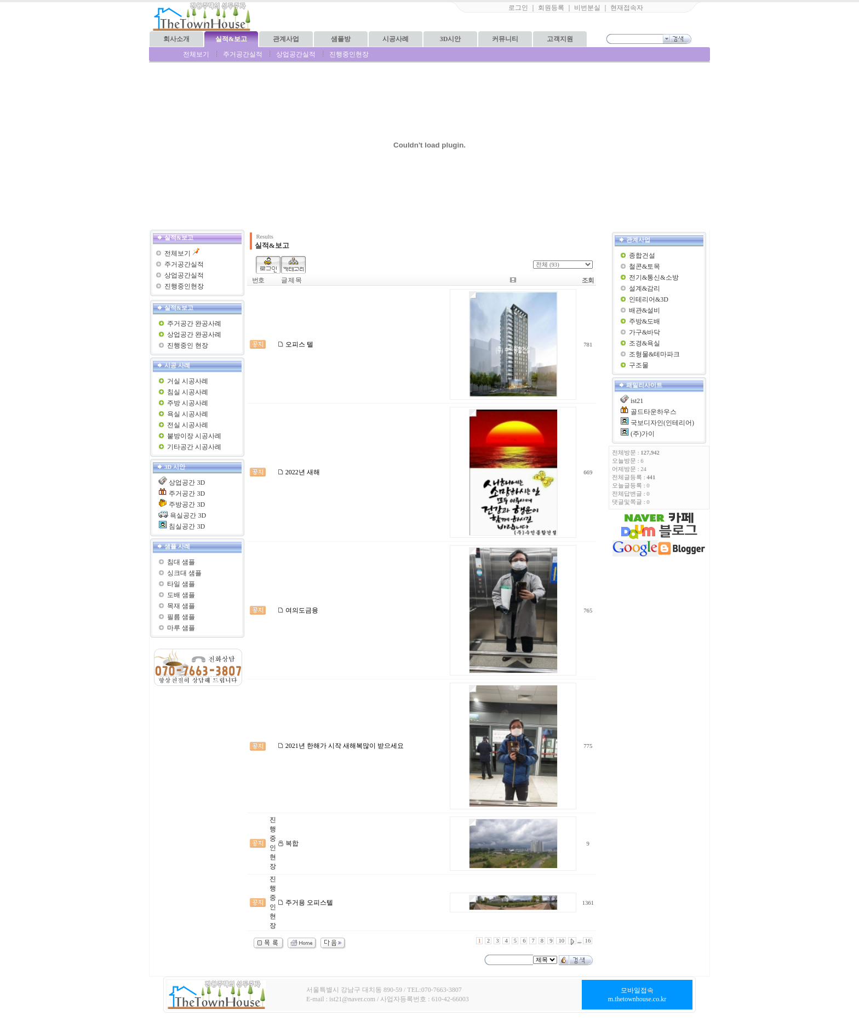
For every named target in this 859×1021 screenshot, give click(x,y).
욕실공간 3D (188, 515)
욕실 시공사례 (187, 414)
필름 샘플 (181, 617)
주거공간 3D (187, 493)
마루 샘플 (181, 628)
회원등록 (551, 8)
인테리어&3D (648, 299)
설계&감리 (644, 288)
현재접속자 (626, 8)
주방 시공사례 (187, 403)
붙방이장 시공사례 (194, 436)
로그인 (518, 8)
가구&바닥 (644, 332)
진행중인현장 (349, 54)
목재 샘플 (181, 606)
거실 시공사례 (187, 381)
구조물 (639, 365)
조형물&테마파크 (654, 354)
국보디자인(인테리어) (662, 423)
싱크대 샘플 (184, 573)
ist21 (637, 401)
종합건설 (642, 255)
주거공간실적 (242, 54)
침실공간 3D (187, 526)
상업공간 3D (187, 482)
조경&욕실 (644, 343)
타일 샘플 (181, 584)
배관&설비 (644, 310)
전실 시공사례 (187, 425)
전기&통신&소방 (654, 277)
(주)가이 (643, 434)
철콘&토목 (644, 266)
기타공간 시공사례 (194, 447)
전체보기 (196, 54)
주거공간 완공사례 (194, 323)
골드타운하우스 (654, 412)
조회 (588, 280)
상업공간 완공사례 (194, 334)
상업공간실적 (296, 54)
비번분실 (587, 8)
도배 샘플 (181, 595)
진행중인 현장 (187, 345)
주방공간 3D (187, 504)
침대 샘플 (181, 562)
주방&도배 (644, 321)
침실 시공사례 (187, 392)
